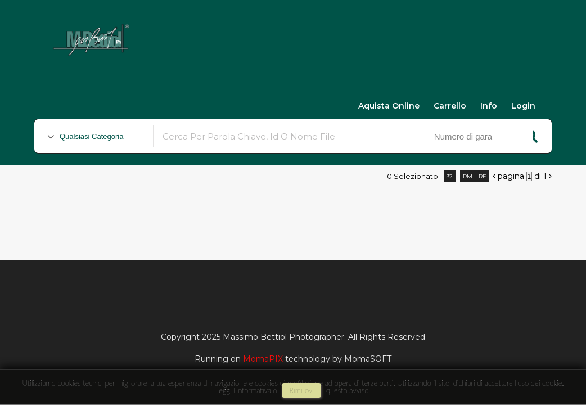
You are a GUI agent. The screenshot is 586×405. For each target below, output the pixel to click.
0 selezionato (412, 176)
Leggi (224, 390)
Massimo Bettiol (198, 34)
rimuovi (301, 390)
